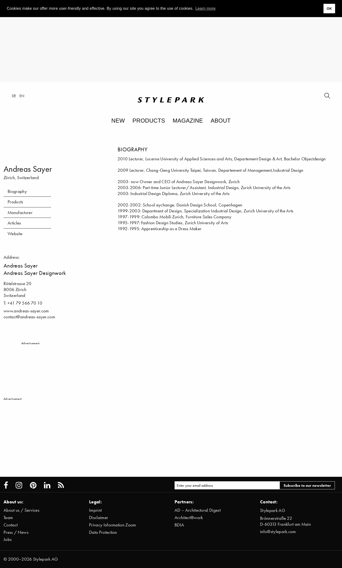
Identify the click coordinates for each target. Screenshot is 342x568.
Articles (14, 223)
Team (8, 517)
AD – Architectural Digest (198, 510)
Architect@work (189, 517)
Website (15, 233)
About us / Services (21, 510)
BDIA (179, 525)
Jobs (8, 539)
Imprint (95, 510)
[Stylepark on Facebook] (6, 485)
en (21, 95)
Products (149, 120)
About (221, 120)
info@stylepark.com (278, 531)
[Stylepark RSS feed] (61, 485)
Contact (11, 525)
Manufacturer (20, 212)
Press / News (16, 532)
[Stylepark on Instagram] (19, 485)
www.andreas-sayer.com (26, 311)
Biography (17, 191)
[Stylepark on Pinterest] (33, 485)
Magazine (188, 120)
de (14, 95)
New (118, 120)
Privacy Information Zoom (112, 525)
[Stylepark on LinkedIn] (47, 485)
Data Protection (103, 532)
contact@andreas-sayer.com (29, 317)
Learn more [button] (205, 8)
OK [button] (329, 8)
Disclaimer (98, 517)
